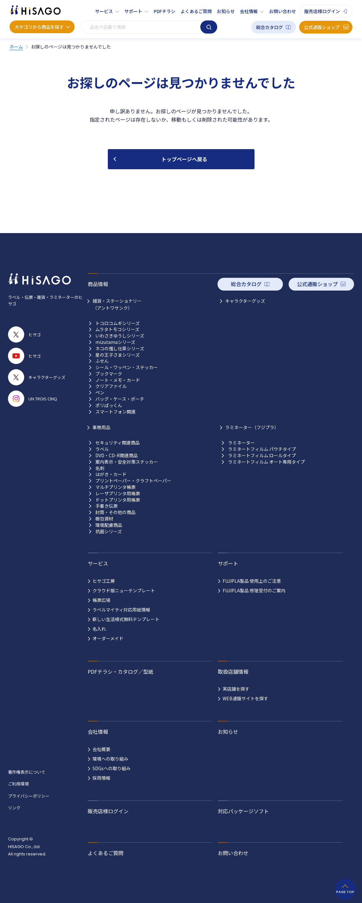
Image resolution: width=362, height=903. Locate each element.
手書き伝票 (106, 506)
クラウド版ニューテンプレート (123, 590)
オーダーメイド (107, 638)
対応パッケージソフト (243, 811)
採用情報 (101, 778)
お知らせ (226, 11)
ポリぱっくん (108, 405)
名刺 (99, 468)
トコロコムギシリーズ (117, 323)
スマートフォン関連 (115, 411)
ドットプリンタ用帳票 (117, 500)
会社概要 (101, 749)
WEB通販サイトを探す (245, 698)
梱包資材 (104, 518)
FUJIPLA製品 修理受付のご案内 (254, 590)
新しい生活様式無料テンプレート (125, 619)
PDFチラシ (164, 11)
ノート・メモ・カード (117, 380)
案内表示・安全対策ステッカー (126, 462)
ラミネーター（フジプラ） (252, 427)
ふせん (102, 361)
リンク (14, 808)
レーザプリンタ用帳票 (117, 493)
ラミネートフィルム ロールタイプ (262, 455)
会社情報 (249, 11)
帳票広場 (101, 600)
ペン (99, 392)
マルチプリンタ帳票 (115, 487)
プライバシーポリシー (28, 796)
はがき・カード (111, 474)
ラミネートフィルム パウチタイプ (262, 449)
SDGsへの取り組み (111, 768)
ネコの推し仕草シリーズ (119, 348)
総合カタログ (269, 27)
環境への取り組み (110, 758)
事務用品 (101, 427)
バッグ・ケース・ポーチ (119, 399)
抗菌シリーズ (108, 531)
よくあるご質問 (196, 11)
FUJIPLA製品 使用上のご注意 (252, 581)
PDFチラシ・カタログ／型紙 (120, 671)
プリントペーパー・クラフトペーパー (133, 480)
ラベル (102, 449)
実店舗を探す (236, 689)
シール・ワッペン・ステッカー (126, 367)
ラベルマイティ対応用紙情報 (121, 609)
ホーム (16, 46)
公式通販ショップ (322, 27)
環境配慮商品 (108, 525)
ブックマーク (108, 373)
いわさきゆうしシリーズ (119, 335)
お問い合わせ (282, 11)
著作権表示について (26, 772)
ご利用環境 (18, 784)
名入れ (99, 629)
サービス (104, 11)
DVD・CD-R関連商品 (116, 455)
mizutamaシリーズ (115, 342)
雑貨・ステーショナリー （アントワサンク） (117, 304)
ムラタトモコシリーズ (117, 329)
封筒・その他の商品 (115, 512)
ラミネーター (241, 442)
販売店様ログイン (322, 11)
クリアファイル (111, 386)
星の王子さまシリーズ (117, 355)
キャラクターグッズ (245, 301)
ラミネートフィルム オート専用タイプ (266, 462)
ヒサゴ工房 (103, 581)
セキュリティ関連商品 (117, 442)
